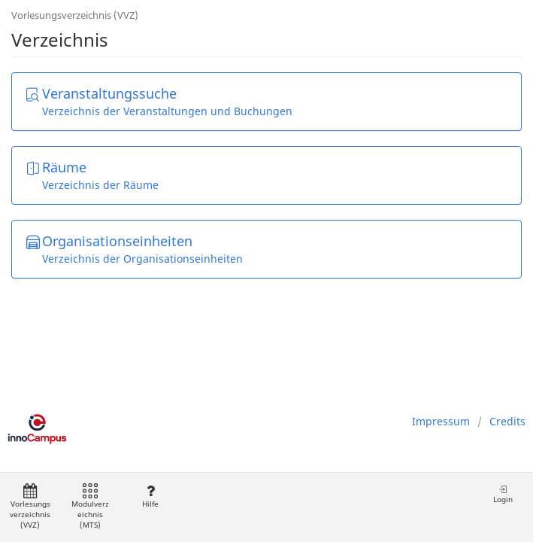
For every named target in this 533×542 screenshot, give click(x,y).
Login (503, 494)
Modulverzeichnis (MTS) (90, 507)
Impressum (441, 421)
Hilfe (150, 496)
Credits (507, 421)
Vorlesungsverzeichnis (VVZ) (74, 15)
